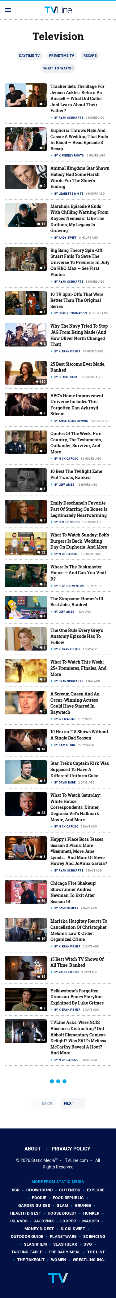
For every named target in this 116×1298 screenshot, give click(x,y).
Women (58, 1260)
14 (43, 977)
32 (43, 552)
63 (43, 1040)
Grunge (83, 1205)
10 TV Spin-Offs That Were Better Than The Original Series (76, 300)
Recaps (90, 55)
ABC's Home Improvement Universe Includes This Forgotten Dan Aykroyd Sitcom (76, 405)
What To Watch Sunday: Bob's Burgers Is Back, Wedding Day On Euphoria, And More (79, 541)
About (32, 1148)
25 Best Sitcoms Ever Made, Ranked (77, 367)
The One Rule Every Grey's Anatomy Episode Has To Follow (76, 636)
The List (96, 1252)
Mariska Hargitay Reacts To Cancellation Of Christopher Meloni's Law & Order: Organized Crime (78, 930)
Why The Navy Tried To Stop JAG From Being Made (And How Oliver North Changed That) (79, 335)
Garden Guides (34, 1205)
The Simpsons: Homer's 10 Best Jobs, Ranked (76, 602)
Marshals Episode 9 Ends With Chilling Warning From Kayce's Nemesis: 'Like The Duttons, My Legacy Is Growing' (79, 218)
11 (43, 224)
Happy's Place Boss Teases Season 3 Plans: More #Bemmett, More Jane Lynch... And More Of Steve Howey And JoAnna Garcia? (78, 851)
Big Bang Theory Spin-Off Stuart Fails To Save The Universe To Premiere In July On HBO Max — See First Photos (80, 262)
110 (42, 382)
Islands (19, 1221)
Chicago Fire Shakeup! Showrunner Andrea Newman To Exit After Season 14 (73, 892)
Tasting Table (26, 1252)
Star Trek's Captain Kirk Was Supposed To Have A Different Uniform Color (79, 769)
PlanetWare (63, 1236)
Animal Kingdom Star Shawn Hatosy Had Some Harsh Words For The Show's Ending (80, 177)
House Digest (62, 1213)
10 (43, 939)
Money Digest (39, 1229)
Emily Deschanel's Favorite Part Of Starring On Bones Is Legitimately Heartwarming (78, 509)
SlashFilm (35, 1244)
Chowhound (39, 1190)
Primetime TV (61, 55)
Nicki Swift (73, 1229)
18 (43, 749)
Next (69, 1103)
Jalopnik (44, 1221)
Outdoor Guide (27, 1236)
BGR (16, 1190)
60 (43, 901)
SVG (88, 1244)
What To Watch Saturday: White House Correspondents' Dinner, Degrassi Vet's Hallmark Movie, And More (75, 807)
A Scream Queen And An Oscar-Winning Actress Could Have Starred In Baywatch (75, 703)
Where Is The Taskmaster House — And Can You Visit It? (78, 573)
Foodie (39, 1198)
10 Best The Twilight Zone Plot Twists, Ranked (76, 474)
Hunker (91, 1213)
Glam (62, 1205)
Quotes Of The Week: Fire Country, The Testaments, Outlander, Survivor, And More (76, 442)
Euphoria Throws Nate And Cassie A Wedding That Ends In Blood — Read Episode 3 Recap (79, 139)
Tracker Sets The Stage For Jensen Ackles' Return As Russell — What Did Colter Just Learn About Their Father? (77, 98)
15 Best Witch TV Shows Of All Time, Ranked (77, 962)
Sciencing (94, 1236)
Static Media (43, 1160)
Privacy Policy (71, 1148)
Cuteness (69, 1190)
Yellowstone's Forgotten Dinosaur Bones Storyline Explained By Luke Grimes (77, 997)
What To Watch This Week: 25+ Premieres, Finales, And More (78, 668)
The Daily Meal (65, 1252)
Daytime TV (29, 55)
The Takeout (31, 1260)
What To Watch (58, 68)
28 (43, 813)
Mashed (90, 1221)
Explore (96, 1190)
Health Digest (25, 1213)
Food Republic (68, 1198)
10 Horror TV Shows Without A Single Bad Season (79, 735)
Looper (68, 1221)
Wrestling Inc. (89, 1260)
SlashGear (65, 1244)
